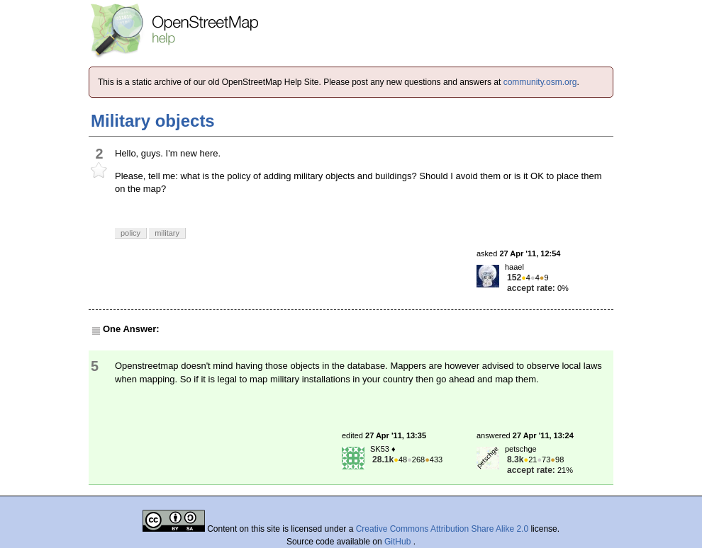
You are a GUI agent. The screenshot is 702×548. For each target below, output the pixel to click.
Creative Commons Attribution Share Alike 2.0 (442, 529)
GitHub (398, 542)
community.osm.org (540, 82)
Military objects (153, 120)
